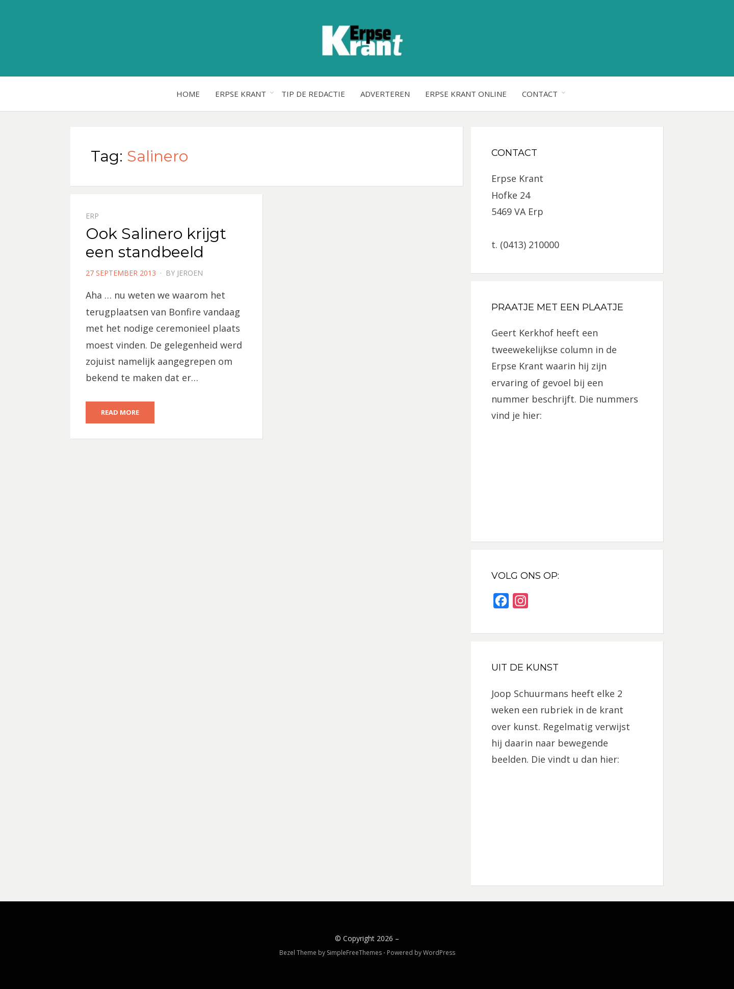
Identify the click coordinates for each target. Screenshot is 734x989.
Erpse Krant (240, 94)
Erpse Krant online (466, 94)
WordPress (439, 952)
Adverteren (385, 94)
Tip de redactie (313, 94)
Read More (120, 412)
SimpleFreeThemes (354, 952)
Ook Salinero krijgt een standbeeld (156, 242)
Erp (92, 216)
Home (188, 94)
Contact (540, 94)
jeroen (190, 273)
